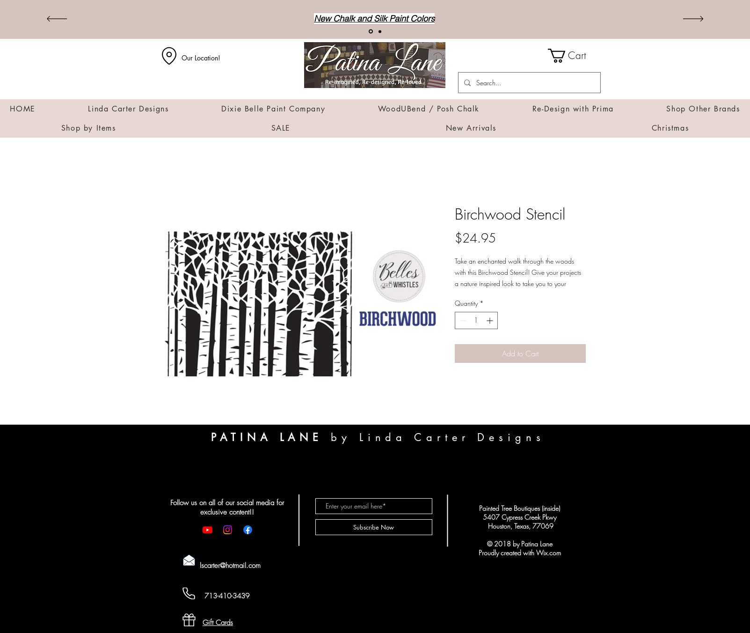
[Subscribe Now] (373, 527)
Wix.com (548, 552)
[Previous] (57, 19)
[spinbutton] (476, 320)
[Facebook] (248, 530)
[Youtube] (207, 530)
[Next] (693, 19)
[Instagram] (227, 530)
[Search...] (528, 83)
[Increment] (490, 320)
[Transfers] (380, 31)
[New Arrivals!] (371, 31)
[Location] (169, 55)
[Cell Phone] (189, 593)
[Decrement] (462, 320)
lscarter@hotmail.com (230, 565)
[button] (574, 56)
